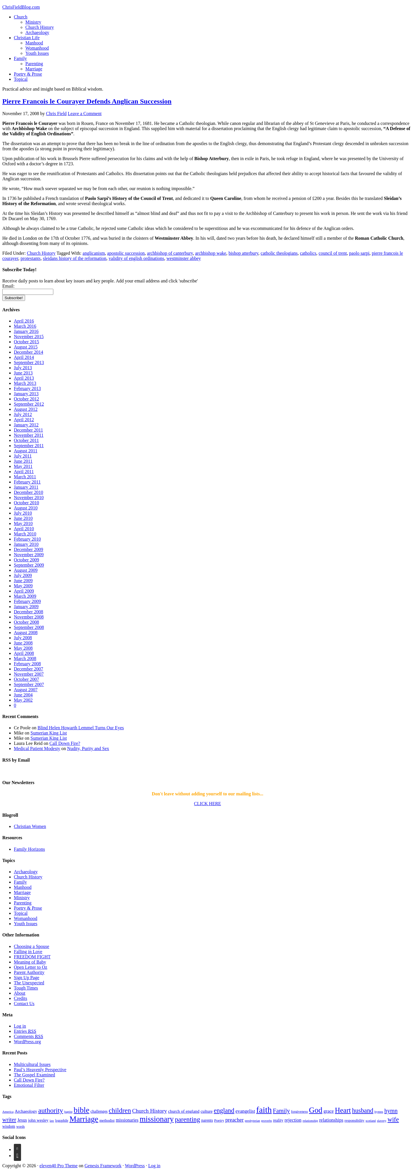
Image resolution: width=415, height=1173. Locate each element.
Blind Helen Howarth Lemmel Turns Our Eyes (80, 727)
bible (81, 1110)
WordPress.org (27, 1041)
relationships (331, 1120)
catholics (308, 253)
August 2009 (25, 570)
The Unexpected (29, 982)
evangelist (245, 1111)
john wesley (38, 1120)
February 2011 (27, 481)
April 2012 (24, 419)
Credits (20, 998)
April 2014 (24, 357)
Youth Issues (37, 53)
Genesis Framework (102, 1165)
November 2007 (29, 674)
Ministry (33, 22)
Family (20, 58)
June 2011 (23, 461)
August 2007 (25, 689)
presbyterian (252, 1120)
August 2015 (25, 346)
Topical (21, 79)
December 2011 (28, 430)
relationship (310, 1120)
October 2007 (26, 679)
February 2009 (27, 601)
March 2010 (25, 533)
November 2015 (29, 336)
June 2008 (23, 642)
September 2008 (29, 627)
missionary (156, 1119)
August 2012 (25, 409)
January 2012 (26, 424)
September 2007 (29, 684)
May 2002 (23, 700)
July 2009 (23, 575)
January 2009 (26, 606)
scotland (370, 1120)
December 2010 (28, 492)
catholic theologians (279, 253)
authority (50, 1110)
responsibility (354, 1120)
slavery (381, 1120)
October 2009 (26, 559)
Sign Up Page (26, 977)
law (52, 1120)
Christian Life (26, 37)
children (120, 1110)
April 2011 (24, 471)
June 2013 (23, 372)
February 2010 (27, 539)
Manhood (34, 42)
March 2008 (25, 658)
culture (207, 1111)
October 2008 (26, 622)
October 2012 (26, 398)
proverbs (266, 1120)
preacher (234, 1120)
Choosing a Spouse (31, 946)
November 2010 (29, 497)
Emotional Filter (29, 1085)
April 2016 (24, 320)
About (19, 993)
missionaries (127, 1120)
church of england (183, 1111)
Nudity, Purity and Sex (88, 748)
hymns (378, 1111)
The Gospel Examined (34, 1074)
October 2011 (26, 440)
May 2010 (23, 523)
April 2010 (24, 528)
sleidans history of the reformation (74, 258)
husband (362, 1110)
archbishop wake (210, 253)
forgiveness (299, 1112)
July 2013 (23, 367)
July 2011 (23, 456)
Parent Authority (29, 972)
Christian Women (30, 826)
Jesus (22, 1120)
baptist (68, 1111)
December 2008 (28, 611)
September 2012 (29, 404)
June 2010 (23, 518)
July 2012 (23, 414)
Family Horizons (29, 849)
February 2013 (27, 388)
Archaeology (37, 32)
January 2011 (26, 487)
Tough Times (26, 987)
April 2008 (24, 653)
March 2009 (25, 596)
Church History (39, 27)
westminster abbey (183, 258)
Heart (343, 1110)
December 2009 (28, 549)
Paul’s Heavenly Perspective (40, 1069)
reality (278, 1120)
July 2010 (23, 513)
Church (20, 16)
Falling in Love (28, 951)
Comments (28, 1036)
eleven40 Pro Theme (58, 1165)
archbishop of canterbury (170, 253)
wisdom (8, 1126)
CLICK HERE (207, 803)
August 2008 (25, 632)
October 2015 (26, 341)
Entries (25, 1031)
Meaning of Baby (30, 962)
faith (264, 1109)
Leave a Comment (84, 113)
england (224, 1110)
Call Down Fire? (65, 743)
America (8, 1111)
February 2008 (27, 663)
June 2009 (23, 580)
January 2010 (26, 544)
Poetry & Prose (28, 74)
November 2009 (29, 554)
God (315, 1110)
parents (207, 1120)
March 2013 (25, 383)
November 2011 (29, 435)
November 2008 (29, 616)
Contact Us (24, 1003)
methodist (107, 1120)
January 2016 (26, 331)
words (20, 1127)
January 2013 (26, 393)
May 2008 (23, 648)
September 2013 (29, 362)
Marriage (33, 68)
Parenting (34, 63)
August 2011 (25, 450)
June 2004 (23, 694)
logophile (61, 1120)
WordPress (135, 1165)
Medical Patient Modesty (37, 748)
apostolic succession (126, 253)
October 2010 (26, 502)
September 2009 (29, 565)
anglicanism (94, 253)
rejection (292, 1120)
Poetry (219, 1120)
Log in (20, 1026)
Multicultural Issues (32, 1064)
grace (329, 1111)
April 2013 (24, 378)
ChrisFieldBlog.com (21, 7)
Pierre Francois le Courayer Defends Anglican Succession (86, 101)
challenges (98, 1111)
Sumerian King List (49, 732)
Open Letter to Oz (30, 967)
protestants (30, 258)
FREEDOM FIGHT (32, 956)
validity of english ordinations (136, 258)
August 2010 (25, 507)
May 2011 (23, 466)
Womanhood (37, 48)
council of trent (333, 253)
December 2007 (28, 668)
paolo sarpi (359, 253)
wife (393, 1119)
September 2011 (29, 445)
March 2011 (25, 476)
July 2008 (23, 637)
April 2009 (24, 591)
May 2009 (23, 585)
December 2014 (28, 352)
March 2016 (25, 326)
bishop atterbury (243, 253)
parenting (187, 1119)
